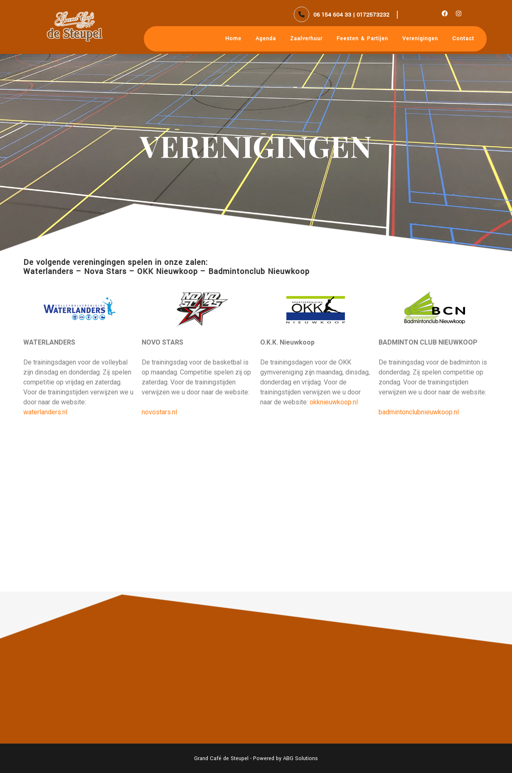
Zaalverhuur (306, 38)
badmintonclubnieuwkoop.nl (419, 412)
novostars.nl (159, 412)
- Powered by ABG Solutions (283, 758)
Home (233, 38)
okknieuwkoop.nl (334, 402)
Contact (463, 38)
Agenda (266, 38)
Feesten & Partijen (362, 38)
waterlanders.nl (45, 412)
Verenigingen (420, 38)
